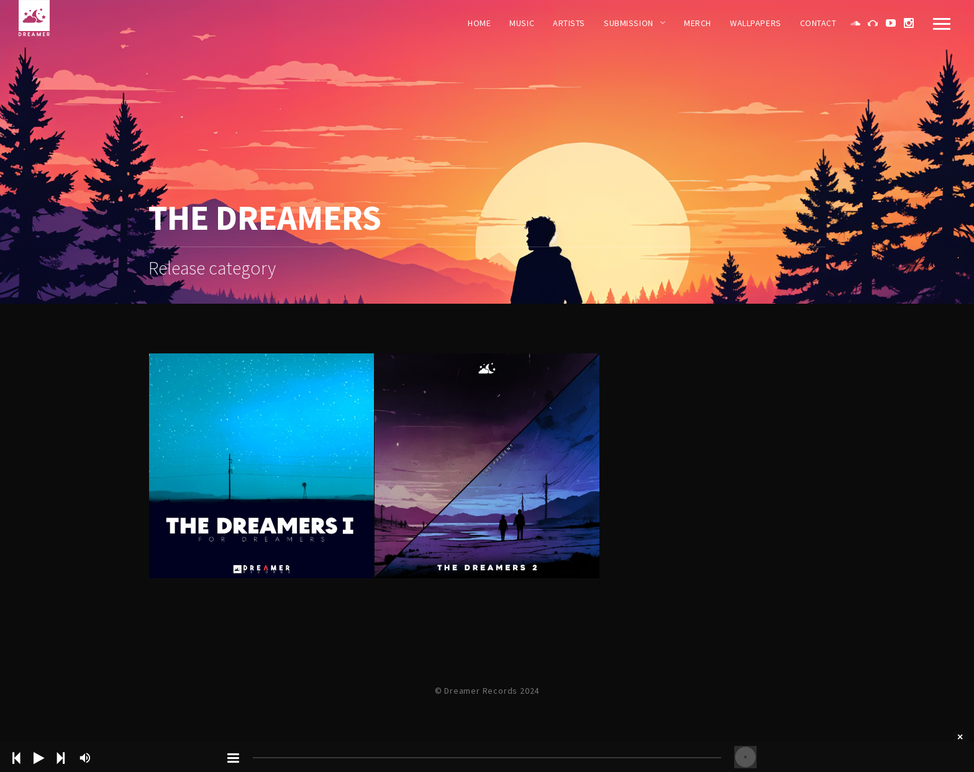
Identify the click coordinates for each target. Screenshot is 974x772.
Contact (818, 23)
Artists (569, 23)
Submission (628, 23)
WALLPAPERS (755, 23)
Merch (697, 23)
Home (479, 23)
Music (521, 23)
